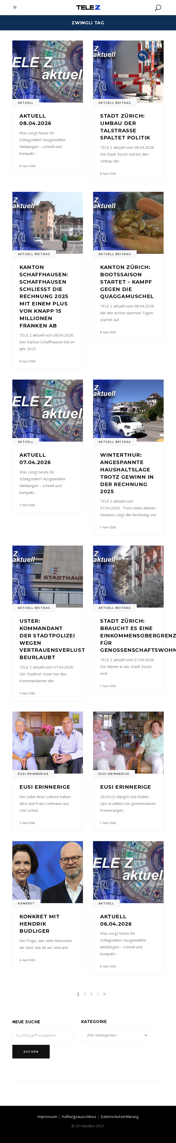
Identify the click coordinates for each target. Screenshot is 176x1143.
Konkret (26, 903)
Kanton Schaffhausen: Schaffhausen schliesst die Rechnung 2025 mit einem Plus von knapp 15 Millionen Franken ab (43, 296)
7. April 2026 (27, 505)
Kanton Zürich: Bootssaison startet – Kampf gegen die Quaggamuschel (127, 281)
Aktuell (26, 103)
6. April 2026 (27, 960)
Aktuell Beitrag (115, 103)
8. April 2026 (27, 166)
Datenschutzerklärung (120, 1116)
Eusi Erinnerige (44, 787)
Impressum (47, 1116)
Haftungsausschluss (79, 1116)
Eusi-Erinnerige (33, 774)
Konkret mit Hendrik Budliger (39, 923)
